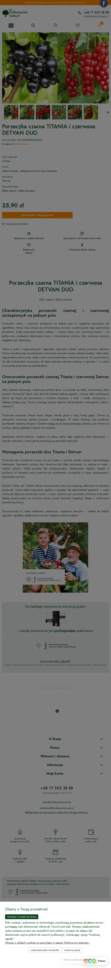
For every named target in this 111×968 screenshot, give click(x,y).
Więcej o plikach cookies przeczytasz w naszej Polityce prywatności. (47, 943)
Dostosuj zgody (72, 950)
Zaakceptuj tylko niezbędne (45, 950)
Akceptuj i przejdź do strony (21, 916)
